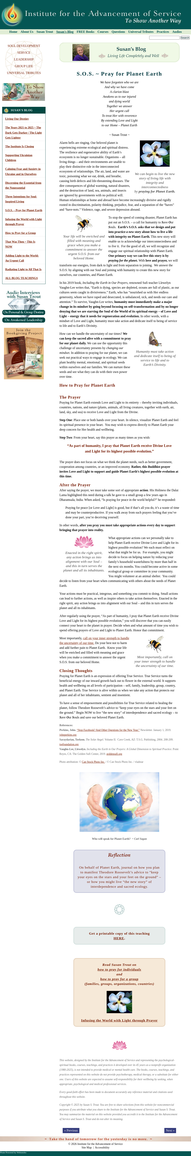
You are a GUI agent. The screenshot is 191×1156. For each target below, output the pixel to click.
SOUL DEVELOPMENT (24, 46)
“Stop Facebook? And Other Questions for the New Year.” (108, 730)
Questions (118, 31)
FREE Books (85, 31)
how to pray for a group (119, 979)
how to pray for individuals (119, 969)
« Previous (71, 1130)
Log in (185, 1138)
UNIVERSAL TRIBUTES (24, 73)
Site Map (87, 1147)
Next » (170, 1130)
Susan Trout (45, 31)
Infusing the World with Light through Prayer (119, 1020)
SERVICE (23, 52)
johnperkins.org (67, 734)
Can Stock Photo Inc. (93, 761)
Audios (177, 31)
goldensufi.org (114, 753)
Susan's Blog (65, 31)
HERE (119, 938)
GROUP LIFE (24, 66)
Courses (102, 31)
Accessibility (102, 1147)
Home (13, 31)
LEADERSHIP (24, 59)
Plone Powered (6, 1152)
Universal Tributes (141, 31)
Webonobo (21, 1152)
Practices (163, 31)
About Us (26, 31)
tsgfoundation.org (69, 744)
